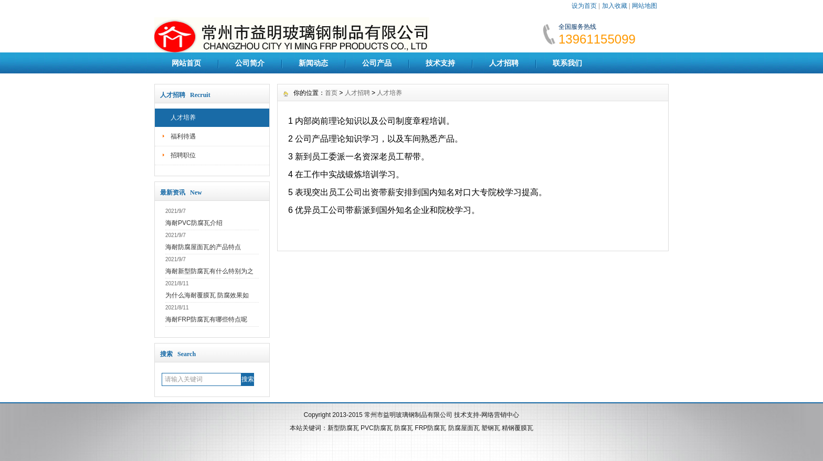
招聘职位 (183, 155)
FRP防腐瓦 (430, 428)
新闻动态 (313, 63)
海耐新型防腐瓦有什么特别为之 (209, 271)
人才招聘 (504, 63)
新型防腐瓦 (343, 428)
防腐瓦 (403, 428)
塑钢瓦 (490, 428)
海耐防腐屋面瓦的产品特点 (203, 247)
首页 (331, 93)
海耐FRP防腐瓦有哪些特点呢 (206, 319)
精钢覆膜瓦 (517, 428)
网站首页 (186, 63)
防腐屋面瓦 (464, 428)
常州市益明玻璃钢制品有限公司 (408, 415)
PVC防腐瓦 (377, 428)
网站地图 (644, 5)
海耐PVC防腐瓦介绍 (194, 223)
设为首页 (584, 5)
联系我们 (567, 63)
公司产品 (377, 63)
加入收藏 (614, 5)
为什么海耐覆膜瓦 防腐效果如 (207, 295)
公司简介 (250, 63)
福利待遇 (183, 136)
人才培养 (183, 117)
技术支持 (440, 63)
